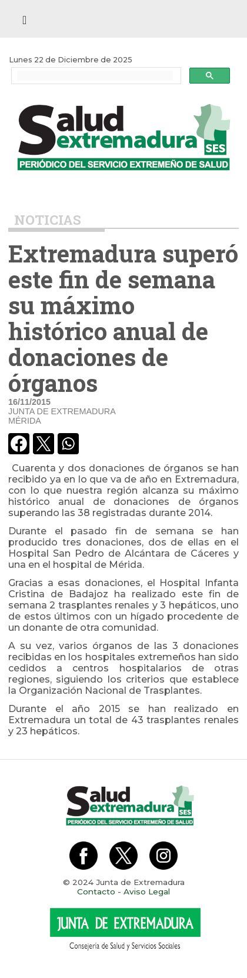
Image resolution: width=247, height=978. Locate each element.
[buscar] (95, 76)
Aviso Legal (147, 891)
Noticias (47, 219)
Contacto (96, 891)
